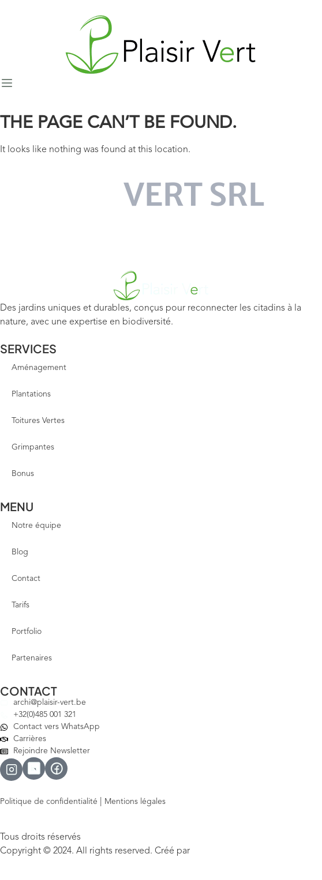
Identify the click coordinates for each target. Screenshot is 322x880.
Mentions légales (135, 802)
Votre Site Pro (217, 851)
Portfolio (27, 632)
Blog (20, 552)
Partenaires (32, 658)
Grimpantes (33, 447)
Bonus (23, 474)
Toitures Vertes (38, 421)
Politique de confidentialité (49, 802)
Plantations (31, 394)
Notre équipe (36, 526)
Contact (26, 579)
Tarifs (20, 605)
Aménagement (39, 368)
